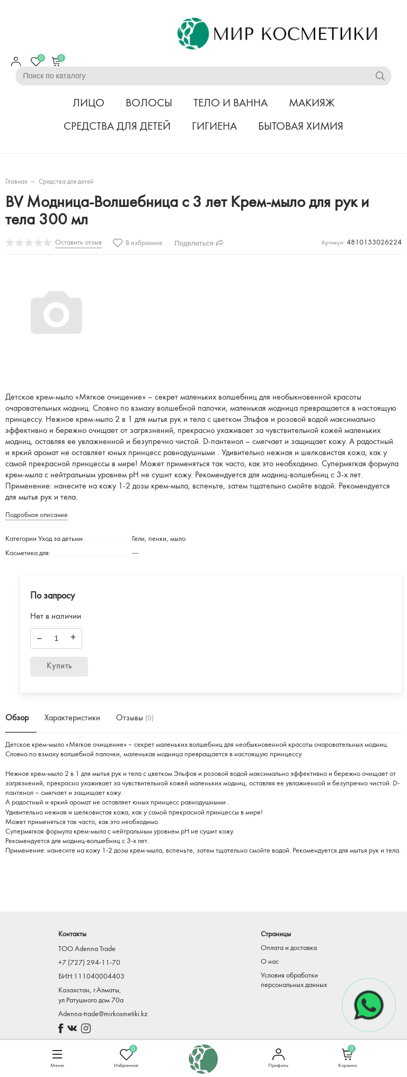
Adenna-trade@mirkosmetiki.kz (102, 1014)
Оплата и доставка (289, 948)
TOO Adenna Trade (87, 949)
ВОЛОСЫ (149, 103)
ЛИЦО (88, 103)
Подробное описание (36, 515)
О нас (270, 961)
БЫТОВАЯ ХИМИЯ (300, 126)
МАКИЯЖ (311, 103)
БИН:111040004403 (91, 976)
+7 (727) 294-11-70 (89, 963)
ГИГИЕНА (214, 126)
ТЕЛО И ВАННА (230, 103)
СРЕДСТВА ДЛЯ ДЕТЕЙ (117, 126)
